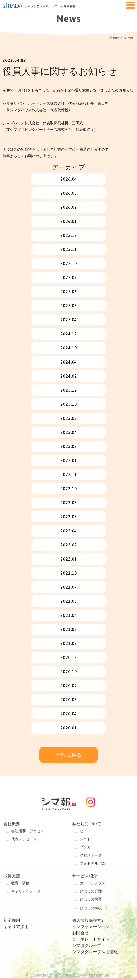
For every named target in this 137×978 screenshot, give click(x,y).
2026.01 (68, 221)
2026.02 (68, 207)
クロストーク (91, 869)
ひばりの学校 (91, 922)
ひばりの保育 (91, 913)
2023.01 (68, 460)
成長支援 (11, 890)
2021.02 (68, 643)
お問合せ (80, 947)
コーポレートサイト (91, 953)
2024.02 (68, 376)
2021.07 (68, 587)
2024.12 (68, 333)
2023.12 (68, 390)
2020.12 (68, 657)
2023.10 (68, 404)
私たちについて (86, 837)
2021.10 (68, 573)
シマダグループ (86, 959)
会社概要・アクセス (27, 845)
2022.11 (68, 474)
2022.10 (68, 488)
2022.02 (68, 545)
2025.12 (68, 235)
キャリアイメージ (25, 905)
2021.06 (68, 601)
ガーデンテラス (92, 897)
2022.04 (68, 530)
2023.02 (68, 446)
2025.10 (68, 263)
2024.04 (68, 362)
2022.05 (68, 516)
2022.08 (68, 502)
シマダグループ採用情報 (95, 965)
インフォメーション (91, 940)
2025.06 (68, 291)
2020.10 (68, 671)
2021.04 (68, 615)
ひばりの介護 (91, 905)
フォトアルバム (92, 877)
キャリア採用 (15, 940)
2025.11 (68, 249)
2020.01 (68, 727)
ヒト (83, 845)
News (128, 38)
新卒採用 (11, 934)
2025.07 (68, 277)
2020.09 (68, 685)
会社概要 (11, 837)
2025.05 (68, 305)
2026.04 (68, 179)
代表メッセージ (24, 853)
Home (114, 38)
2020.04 (68, 713)
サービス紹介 (84, 890)
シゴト (85, 853)
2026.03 (68, 193)
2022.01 (68, 559)
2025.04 (68, 319)
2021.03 (68, 629)
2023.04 (68, 432)
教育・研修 (20, 897)
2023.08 (68, 418)
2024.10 (68, 348)
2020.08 (68, 699)
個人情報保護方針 (88, 934)
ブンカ (85, 861)
